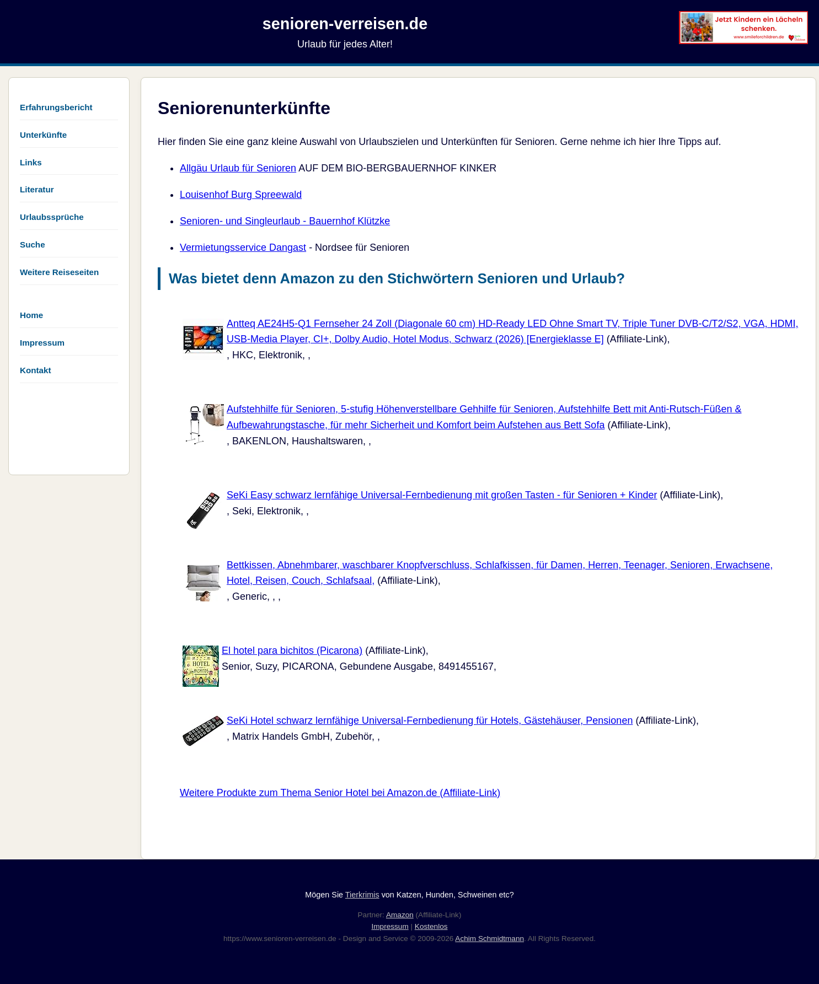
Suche (32, 244)
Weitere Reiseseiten (59, 272)
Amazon (400, 915)
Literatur (37, 189)
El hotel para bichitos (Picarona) (292, 650)
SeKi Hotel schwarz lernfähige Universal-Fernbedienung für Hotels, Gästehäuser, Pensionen (430, 720)
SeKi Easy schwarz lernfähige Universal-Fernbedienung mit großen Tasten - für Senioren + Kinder (442, 495)
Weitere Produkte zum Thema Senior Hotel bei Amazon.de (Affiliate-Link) (340, 792)
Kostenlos (431, 926)
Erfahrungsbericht (56, 107)
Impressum (42, 342)
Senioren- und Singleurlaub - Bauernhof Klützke (285, 221)
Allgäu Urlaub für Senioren (238, 168)
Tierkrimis (362, 894)
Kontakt (35, 370)
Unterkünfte (43, 134)
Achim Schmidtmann (489, 938)
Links (31, 162)
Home (31, 315)
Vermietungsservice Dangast (243, 247)
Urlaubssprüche (52, 217)
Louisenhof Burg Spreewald (241, 194)
